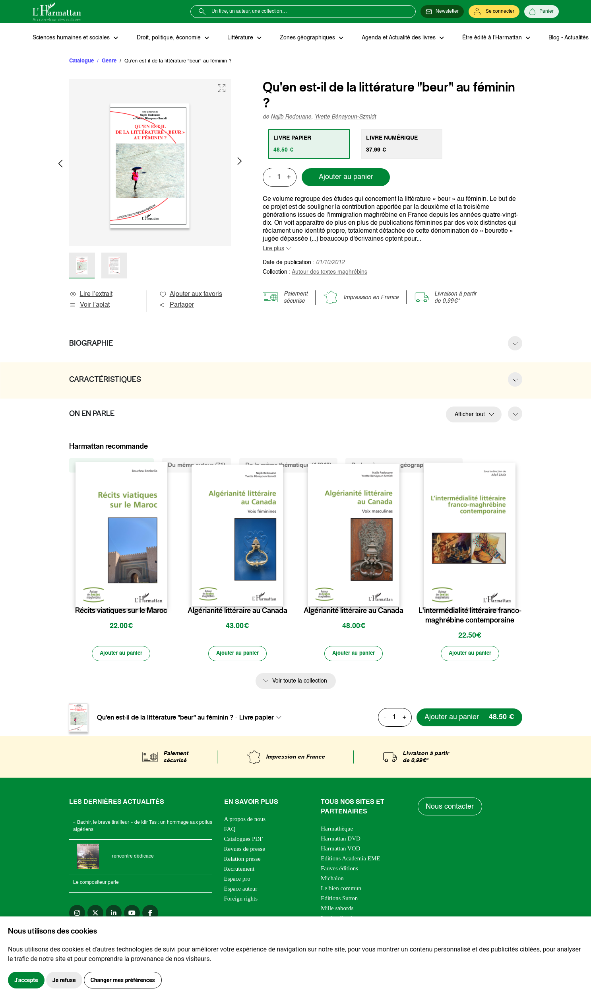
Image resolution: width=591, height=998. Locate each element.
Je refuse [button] (64, 980)
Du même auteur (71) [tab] (196, 466)
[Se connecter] (494, 11)
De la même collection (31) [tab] (111, 466)
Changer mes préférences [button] (123, 980)
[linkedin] (114, 914)
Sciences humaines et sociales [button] (72, 38)
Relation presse (242, 860)
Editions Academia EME (350, 859)
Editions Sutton (339, 899)
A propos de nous (245, 820)
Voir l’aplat (89, 305)
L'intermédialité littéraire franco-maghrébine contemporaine (470, 615)
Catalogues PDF (243, 840)
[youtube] (132, 914)
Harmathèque (337, 830)
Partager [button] (176, 305)
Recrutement (239, 870)
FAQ (230, 830)
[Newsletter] (442, 11)
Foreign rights (241, 900)
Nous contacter (450, 807)
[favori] (162, 595)
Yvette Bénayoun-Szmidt (345, 117)
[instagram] (77, 914)
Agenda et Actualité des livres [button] (396, 38)
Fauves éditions (339, 869)
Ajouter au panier (346, 177)
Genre (109, 61)
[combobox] (262, 718)
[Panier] (541, 11)
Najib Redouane (291, 117)
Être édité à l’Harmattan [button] (488, 38)
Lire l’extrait (90, 295)
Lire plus (273, 249)
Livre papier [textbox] (256, 718)
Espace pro (237, 880)
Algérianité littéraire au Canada (237, 611)
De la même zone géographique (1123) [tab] (404, 466)
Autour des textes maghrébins (329, 272)
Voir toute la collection (299, 682)
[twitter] (95, 914)
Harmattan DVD (340, 840)
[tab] (309, 144)
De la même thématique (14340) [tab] (288, 466)
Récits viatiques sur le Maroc (121, 611)
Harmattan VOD (340, 849)
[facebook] (150, 914)
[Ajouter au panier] (121, 654)
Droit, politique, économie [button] (168, 38)
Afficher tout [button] (470, 415)
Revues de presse (244, 850)
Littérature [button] (239, 38)
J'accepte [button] (26, 980)
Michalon (332, 879)
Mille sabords (337, 909)
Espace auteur (241, 890)
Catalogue (81, 61)
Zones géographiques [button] (305, 38)
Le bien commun (341, 889)
